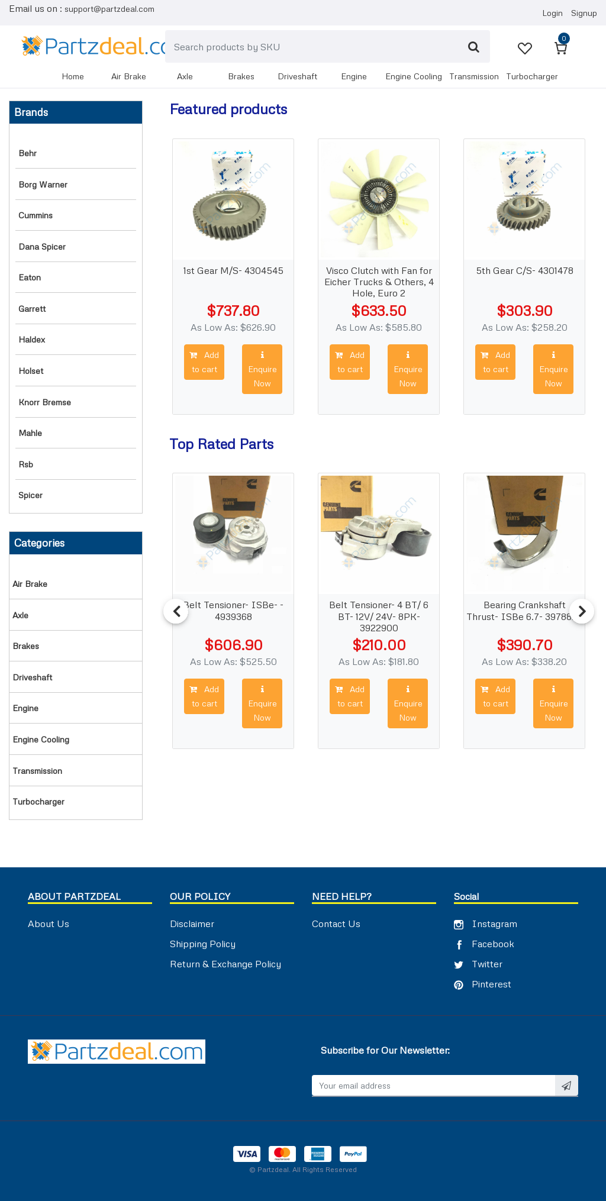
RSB (25, 464)
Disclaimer (192, 923)
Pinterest (482, 984)
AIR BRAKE (128, 76)
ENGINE (354, 76)
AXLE (185, 76)
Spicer (30, 495)
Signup (584, 13)
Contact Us (336, 923)
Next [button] (581, 611)
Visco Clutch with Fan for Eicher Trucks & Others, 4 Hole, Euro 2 (379, 280)
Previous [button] (175, 611)
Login (552, 13)
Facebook (484, 944)
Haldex (31, 339)
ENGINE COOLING (413, 76)
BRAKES (241, 76)
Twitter (478, 964)
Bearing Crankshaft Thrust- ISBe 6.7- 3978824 (525, 610)
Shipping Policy (203, 944)
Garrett (32, 309)
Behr (27, 153)
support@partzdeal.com (109, 9)
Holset (30, 371)
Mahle (30, 433)
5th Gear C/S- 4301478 (524, 270)
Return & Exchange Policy (225, 964)
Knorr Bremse (44, 402)
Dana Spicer (42, 246)
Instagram (485, 923)
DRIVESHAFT (297, 76)
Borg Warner (42, 184)
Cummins (35, 215)
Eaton (29, 277)
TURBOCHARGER (532, 76)
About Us (48, 923)
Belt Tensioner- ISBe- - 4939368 (233, 610)
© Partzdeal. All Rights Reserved (303, 1169)
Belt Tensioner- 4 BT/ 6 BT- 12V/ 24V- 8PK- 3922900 (379, 614)
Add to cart (204, 362)
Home (73, 76)
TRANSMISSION (474, 76)
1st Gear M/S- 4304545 (233, 270)
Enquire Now (262, 369)
